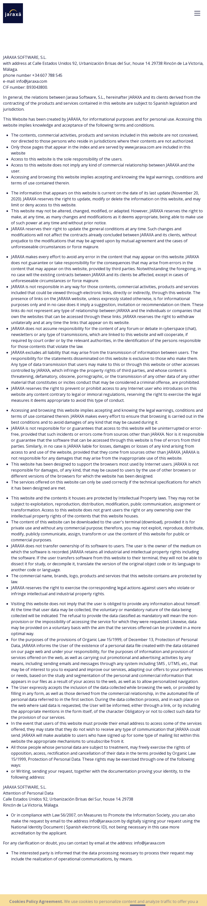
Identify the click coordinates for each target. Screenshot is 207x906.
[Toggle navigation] (197, 13)
